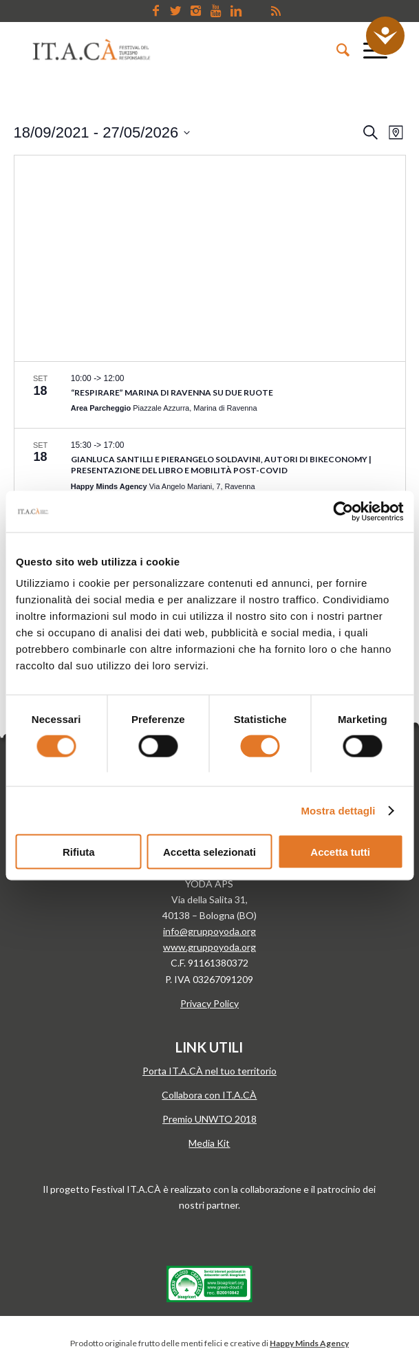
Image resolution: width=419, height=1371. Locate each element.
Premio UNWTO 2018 (209, 1119)
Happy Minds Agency (309, 1343)
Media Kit (209, 1143)
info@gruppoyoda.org (209, 931)
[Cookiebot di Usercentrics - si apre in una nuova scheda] (343, 511)
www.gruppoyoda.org (209, 947)
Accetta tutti (340, 852)
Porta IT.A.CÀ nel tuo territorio (209, 1071)
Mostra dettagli (338, 810)
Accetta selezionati (209, 852)
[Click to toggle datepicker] (102, 132)
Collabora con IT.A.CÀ (209, 1095)
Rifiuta (79, 852)
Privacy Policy (209, 1003)
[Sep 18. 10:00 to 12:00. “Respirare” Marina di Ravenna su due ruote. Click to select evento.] (210, 395)
